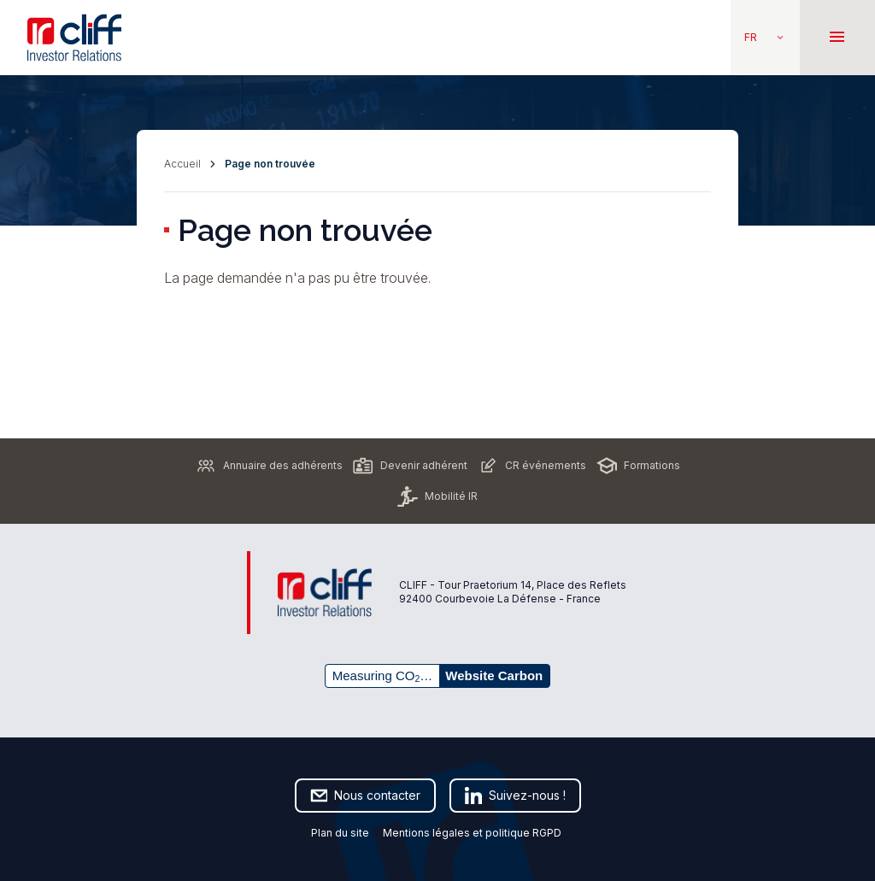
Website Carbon (494, 675)
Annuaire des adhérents (269, 465)
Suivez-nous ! (515, 795)
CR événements (532, 465)
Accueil (182, 163)
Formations (638, 465)
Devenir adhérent (410, 465)
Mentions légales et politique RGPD (473, 832)
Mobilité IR (437, 496)
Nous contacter (365, 795)
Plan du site (340, 832)
